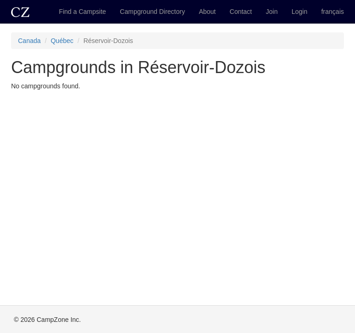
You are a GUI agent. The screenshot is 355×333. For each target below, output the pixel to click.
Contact (241, 11)
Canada (29, 40)
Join (272, 11)
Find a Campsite (82, 11)
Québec (62, 40)
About (207, 11)
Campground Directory (152, 11)
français (332, 11)
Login (299, 11)
